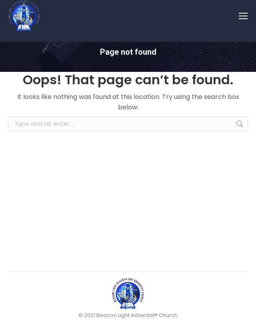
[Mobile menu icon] (243, 16)
